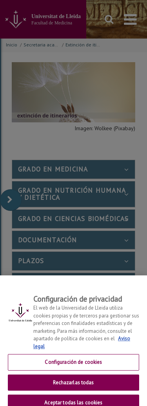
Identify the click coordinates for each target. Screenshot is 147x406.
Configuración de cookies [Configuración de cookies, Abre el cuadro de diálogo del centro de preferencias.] (73, 367)
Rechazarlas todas (73, 387)
